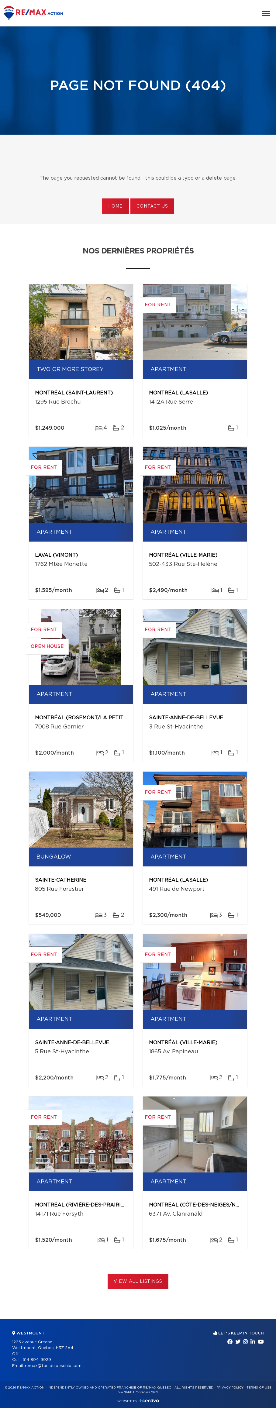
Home (115, 206)
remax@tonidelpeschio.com (53, 1366)
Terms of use (259, 1387)
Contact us (152, 206)
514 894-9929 (36, 1360)
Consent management (139, 1391)
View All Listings (138, 1281)
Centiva (149, 1401)
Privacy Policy (229, 1387)
